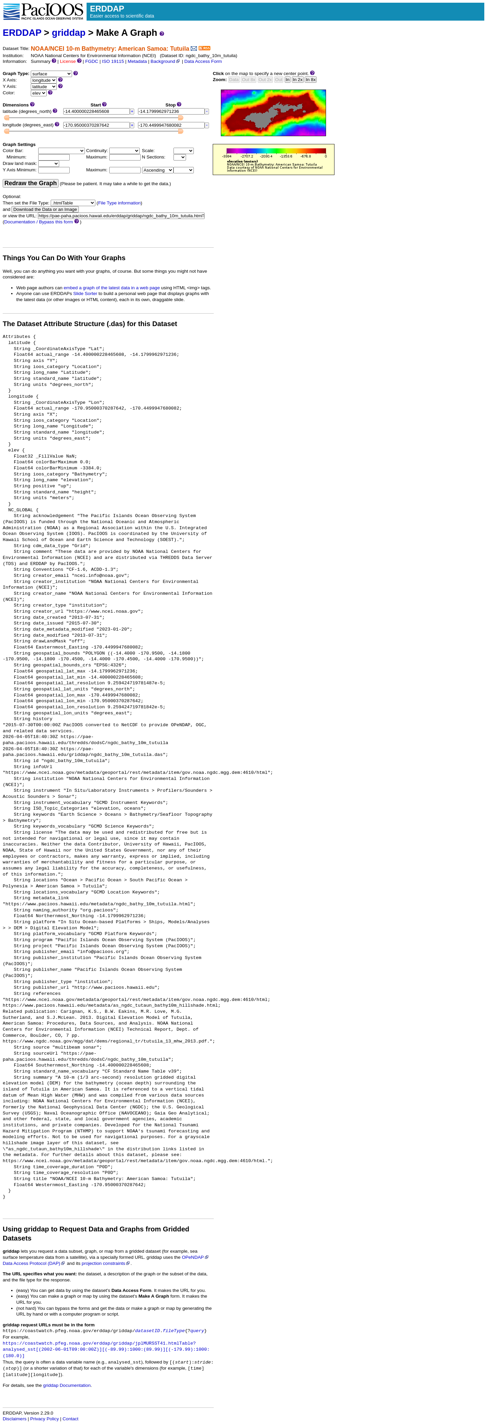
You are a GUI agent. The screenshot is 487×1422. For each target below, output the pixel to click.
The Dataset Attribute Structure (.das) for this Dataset (90, 323)
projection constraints (106, 1263)
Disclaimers (14, 1418)
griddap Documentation (67, 1385)
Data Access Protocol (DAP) (34, 1263)
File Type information (119, 202)
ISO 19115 (113, 61)
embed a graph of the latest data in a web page (112, 287)
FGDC (91, 61)
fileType (174, 1330)
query (197, 1330)
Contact (70, 1418)
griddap (69, 32)
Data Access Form (203, 61)
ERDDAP (22, 32)
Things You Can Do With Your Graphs (64, 258)
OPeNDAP (195, 1257)
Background (165, 61)
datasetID (147, 1330)
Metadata (137, 61)
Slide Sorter (85, 293)
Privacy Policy (44, 1418)
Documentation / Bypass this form (38, 221)
